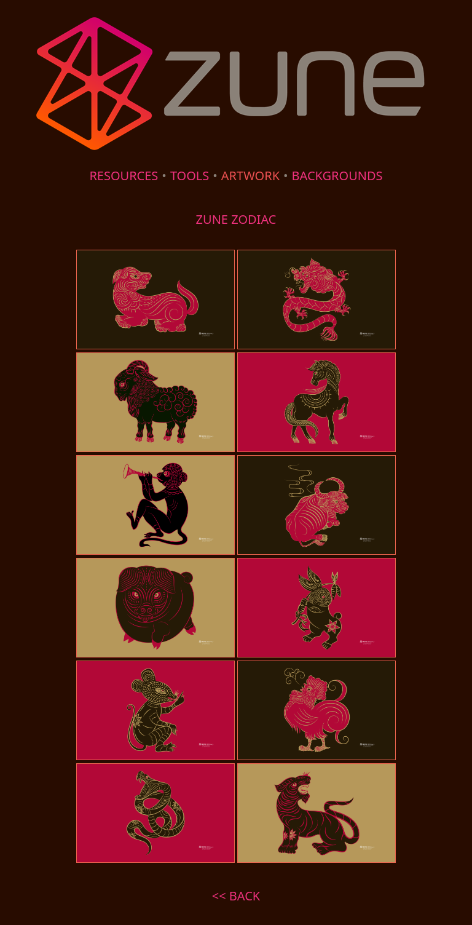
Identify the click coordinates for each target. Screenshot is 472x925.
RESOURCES (123, 175)
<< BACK (236, 895)
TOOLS (189, 175)
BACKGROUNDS (337, 175)
